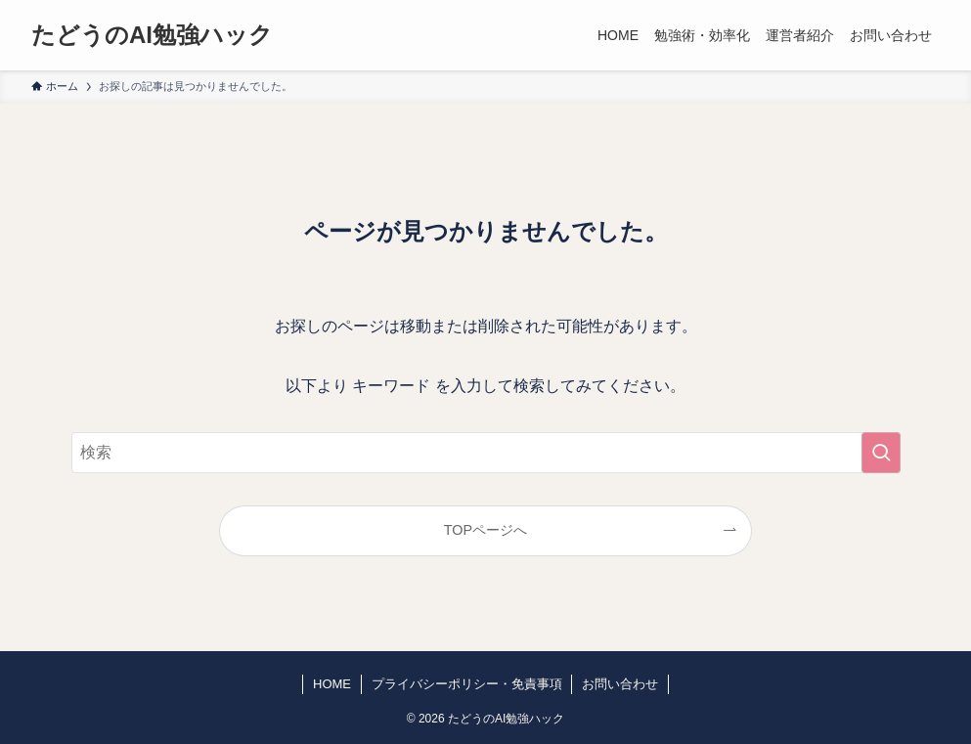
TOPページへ (485, 530)
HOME (332, 684)
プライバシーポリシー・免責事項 (467, 684)
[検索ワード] (486, 452)
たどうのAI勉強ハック (152, 35)
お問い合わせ (620, 684)
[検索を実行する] (881, 452)
